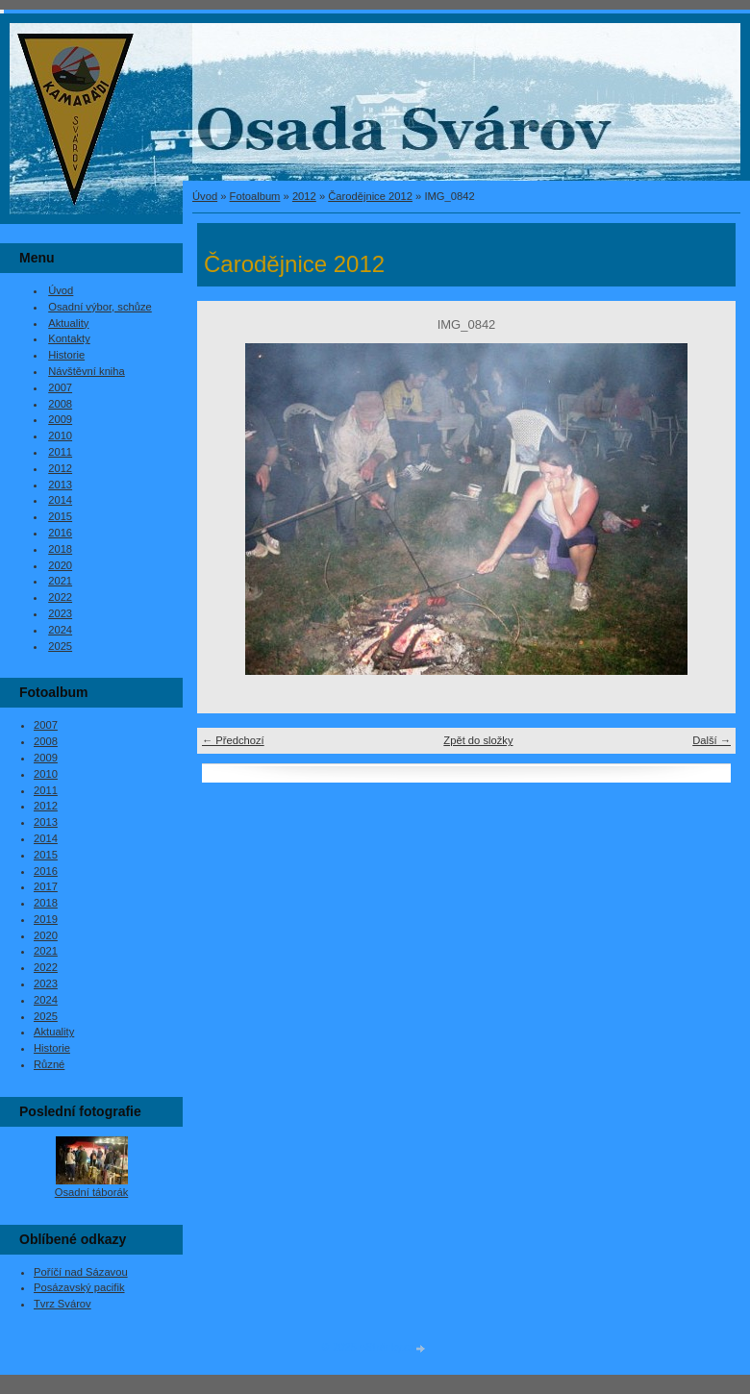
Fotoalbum (255, 196)
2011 (60, 452)
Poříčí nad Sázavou (81, 1272)
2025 (60, 646)
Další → (711, 740)
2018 (60, 549)
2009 (60, 419)
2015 (60, 516)
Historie (66, 355)
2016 (60, 532)
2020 (60, 565)
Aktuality (68, 323)
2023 (60, 613)
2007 (60, 387)
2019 (46, 919)
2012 (304, 196)
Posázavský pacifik (79, 1287)
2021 (60, 580)
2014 (60, 500)
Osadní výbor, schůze (100, 306)
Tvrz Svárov (62, 1303)
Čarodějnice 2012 (370, 196)
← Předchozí (233, 740)
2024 (60, 629)
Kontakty (69, 338)
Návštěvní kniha (86, 371)
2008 (60, 404)
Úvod (204, 196)
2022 (60, 597)
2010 (60, 435)
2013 (60, 484)
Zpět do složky (477, 740)
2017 (46, 886)
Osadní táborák (92, 1192)
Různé (49, 1064)
